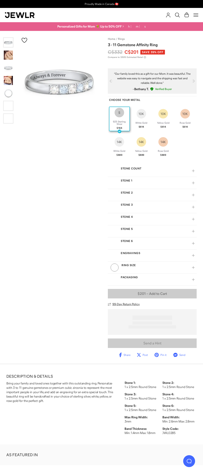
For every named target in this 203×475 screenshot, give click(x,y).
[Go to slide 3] (8, 68)
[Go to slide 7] (8, 118)
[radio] (119, 119)
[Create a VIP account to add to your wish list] (24, 40)
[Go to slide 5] (8, 93)
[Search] (177, 15)
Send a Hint (152, 343)
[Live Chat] (189, 461)
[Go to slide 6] (8, 106)
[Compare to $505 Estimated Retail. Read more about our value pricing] (127, 57)
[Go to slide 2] (8, 55)
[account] (168, 15)
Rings (121, 38)
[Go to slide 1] (8, 42)
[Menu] (195, 15)
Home (111, 38)
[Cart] (187, 15)
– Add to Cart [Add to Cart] (152, 294)
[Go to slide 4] (8, 80)
